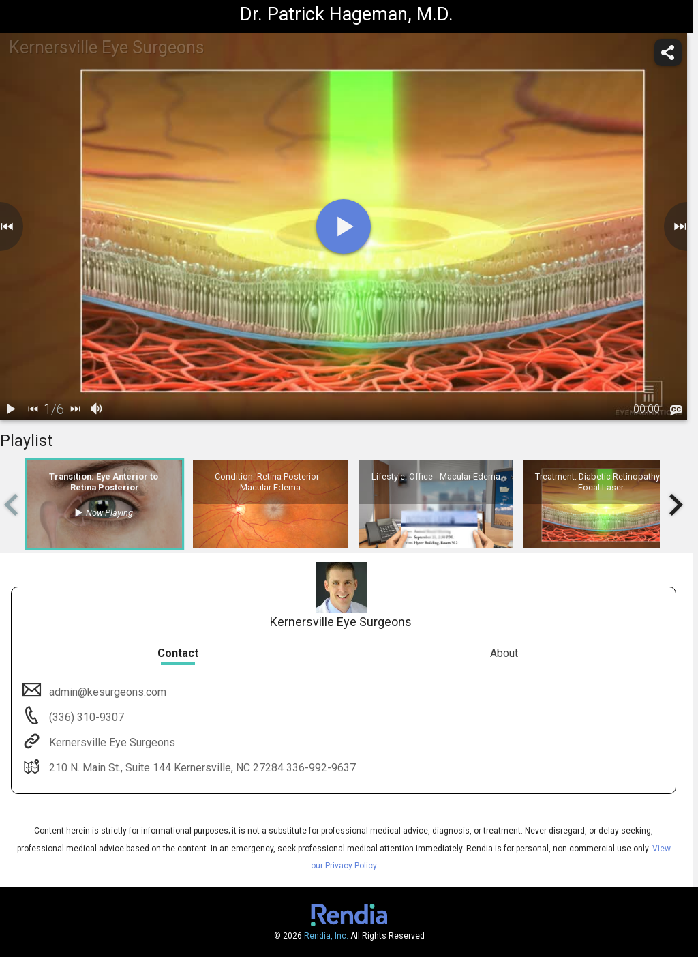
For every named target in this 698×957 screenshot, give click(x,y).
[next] (75, 409)
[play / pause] (11, 409)
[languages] (676, 410)
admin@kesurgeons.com (106, 692)
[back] (33, 409)
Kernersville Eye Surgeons (110, 742)
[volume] (97, 409)
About (504, 653)
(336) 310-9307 (85, 717)
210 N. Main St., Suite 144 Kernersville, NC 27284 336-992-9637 (201, 767)
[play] (343, 226)
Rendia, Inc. (326, 936)
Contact (177, 653)
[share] (668, 52)
